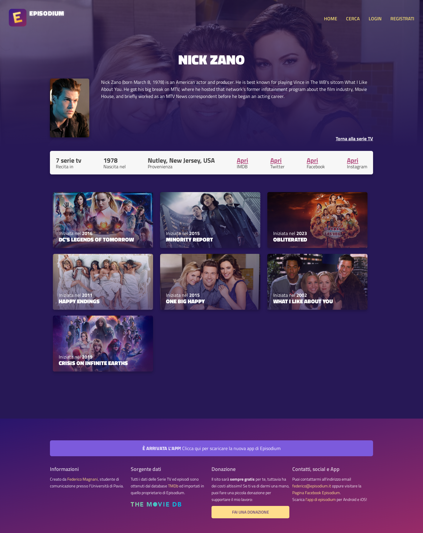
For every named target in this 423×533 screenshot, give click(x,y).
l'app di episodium (321, 499)
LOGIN (375, 18)
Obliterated (290, 239)
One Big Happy (185, 301)
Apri (242, 160)
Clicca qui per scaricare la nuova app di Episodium (211, 448)
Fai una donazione (250, 512)
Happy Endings (79, 301)
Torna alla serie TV (354, 138)
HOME (330, 18)
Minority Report (189, 239)
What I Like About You (303, 301)
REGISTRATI (402, 18)
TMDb (173, 486)
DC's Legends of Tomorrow (96, 239)
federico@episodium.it (311, 486)
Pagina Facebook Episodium (316, 492)
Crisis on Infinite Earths (93, 363)
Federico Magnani (82, 479)
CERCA (353, 18)
